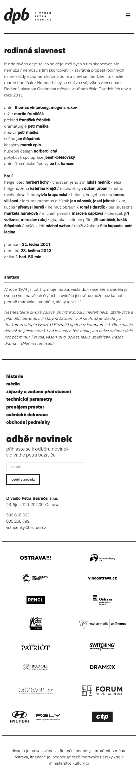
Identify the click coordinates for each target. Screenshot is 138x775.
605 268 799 (17, 521)
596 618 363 (17, 515)
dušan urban (95, 188)
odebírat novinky (23, 479)
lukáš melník (98, 182)
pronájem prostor (25, 407)
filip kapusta (111, 226)
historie (14, 376)
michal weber (57, 226)
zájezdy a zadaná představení (38, 391)
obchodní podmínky (28, 422)
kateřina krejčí (43, 188)
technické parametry (29, 399)
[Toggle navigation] (128, 16)
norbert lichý (45, 151)
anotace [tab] (11, 277)
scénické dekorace (27, 414)
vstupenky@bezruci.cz (26, 527)
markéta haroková (21, 213)
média (13, 384)
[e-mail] (45, 467)
